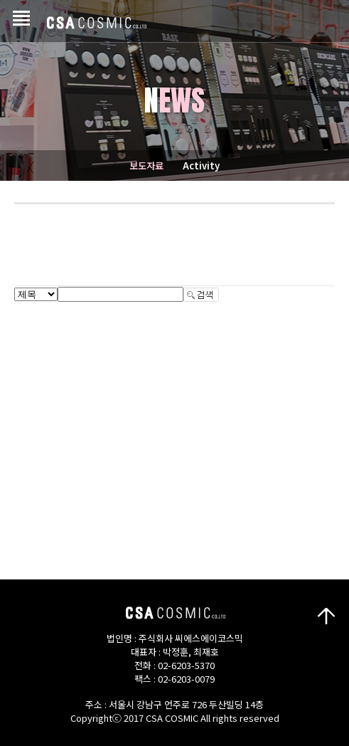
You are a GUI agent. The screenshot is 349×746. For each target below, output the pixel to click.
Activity (201, 165)
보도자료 (146, 165)
